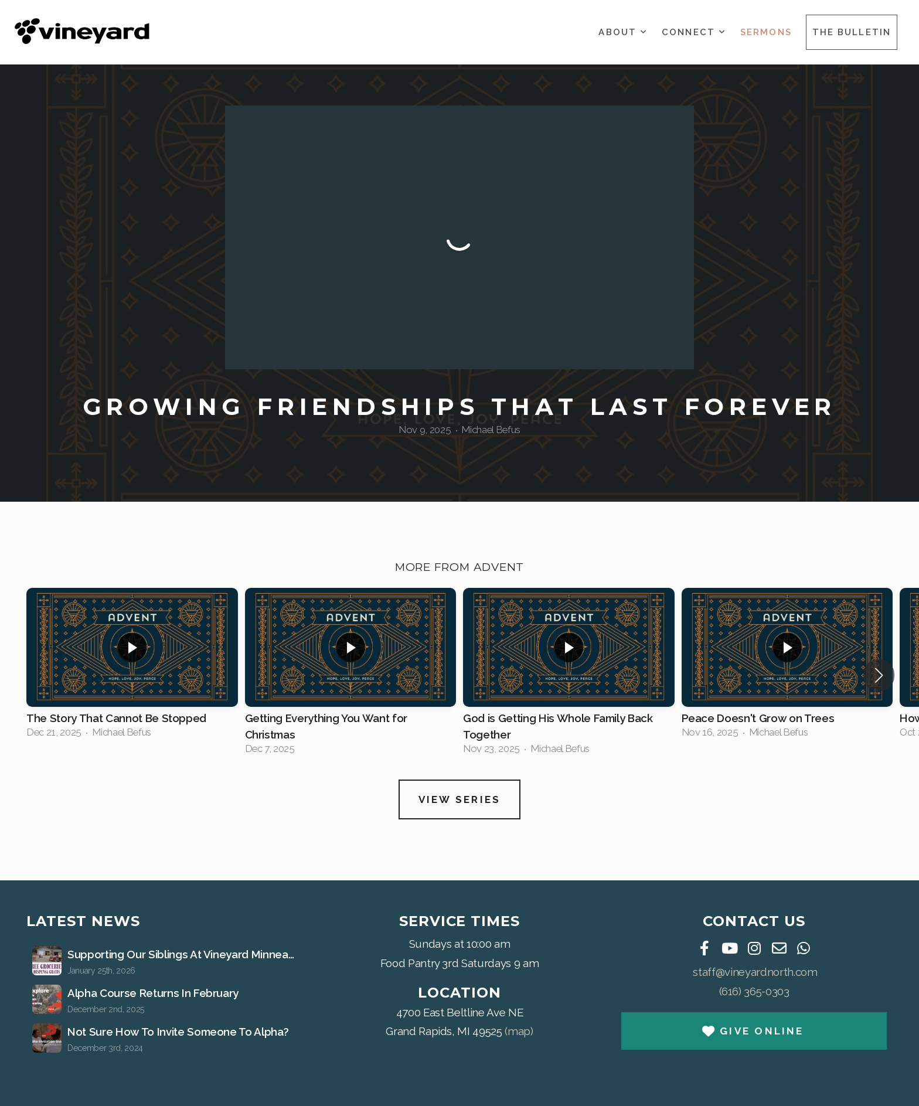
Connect (694, 32)
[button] (879, 675)
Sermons (766, 32)
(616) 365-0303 (754, 991)
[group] (132, 666)
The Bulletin (851, 32)
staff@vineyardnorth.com (755, 971)
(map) (519, 1031)
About (623, 32)
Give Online (753, 1031)
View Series (459, 799)
